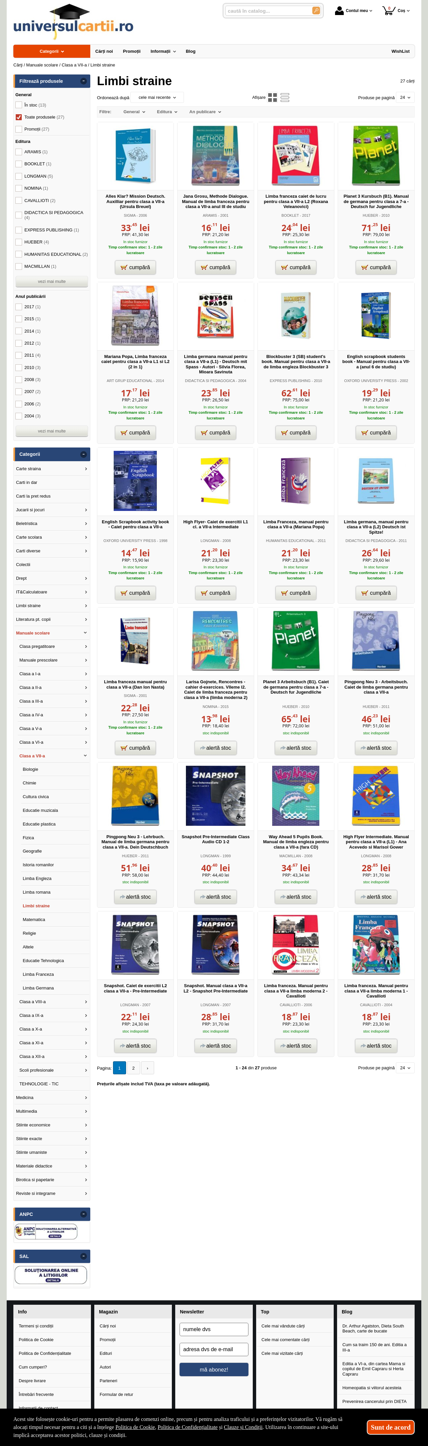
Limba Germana (38, 987)
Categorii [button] (29, 454)
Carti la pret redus (33, 496)
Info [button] (22, 1311)
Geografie (32, 851)
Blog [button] (347, 1311)
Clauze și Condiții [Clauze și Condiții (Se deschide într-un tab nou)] (243, 1427)
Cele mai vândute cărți (283, 1325)
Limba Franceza (38, 974)
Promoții (108, 1339)
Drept (21, 578)
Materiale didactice (34, 1165)
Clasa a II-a (30, 687)
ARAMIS (210, 215)
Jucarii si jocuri (30, 509)
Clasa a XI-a (31, 1042)
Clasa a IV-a (31, 714)
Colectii (23, 564)
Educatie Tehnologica (43, 960)
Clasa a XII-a (31, 1056)
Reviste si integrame (36, 1193)
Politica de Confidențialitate (45, 1353)
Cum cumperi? (33, 1367)
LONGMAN (210, 541)
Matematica (34, 919)
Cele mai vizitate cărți (282, 1353)
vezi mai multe (52, 281)
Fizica (28, 837)
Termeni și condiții (36, 1325)
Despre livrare (32, 1380)
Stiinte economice (33, 1124)
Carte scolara (29, 537)
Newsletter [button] (192, 1311)
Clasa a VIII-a (32, 1001)
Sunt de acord (391, 1427)
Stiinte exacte (29, 1138)
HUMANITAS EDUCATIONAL (290, 541)
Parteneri (108, 1380)
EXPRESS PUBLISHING (290, 381)
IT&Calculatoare (31, 591)
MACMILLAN (290, 856)
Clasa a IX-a (31, 1015)
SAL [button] (24, 1256)
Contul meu (351, 10)
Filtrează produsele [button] (41, 81)
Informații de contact (38, 1408)
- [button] (84, 81)
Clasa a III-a (31, 701)
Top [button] (265, 1311)
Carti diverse (28, 550)
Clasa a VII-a (32, 755)
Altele (28, 946)
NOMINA (210, 707)
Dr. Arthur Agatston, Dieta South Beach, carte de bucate (373, 1328)
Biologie (30, 769)
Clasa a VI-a (31, 742)
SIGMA (129, 215)
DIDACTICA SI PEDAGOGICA (210, 381)
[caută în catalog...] (266, 11)
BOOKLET (290, 215)
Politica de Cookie (36, 1339)
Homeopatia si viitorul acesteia (371, 1387)
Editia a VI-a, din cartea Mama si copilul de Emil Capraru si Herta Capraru (373, 1369)
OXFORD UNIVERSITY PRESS (370, 381)
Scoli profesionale (36, 1070)
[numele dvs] (214, 1329)
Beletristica (26, 523)
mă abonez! (214, 1370)
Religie (29, 933)
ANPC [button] (26, 1214)
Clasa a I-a (29, 673)
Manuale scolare (33, 633)
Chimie (29, 782)
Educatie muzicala (40, 810)
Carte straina (28, 468)
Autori (105, 1367)
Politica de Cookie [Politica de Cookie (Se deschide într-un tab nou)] (135, 1427)
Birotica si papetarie (35, 1179)
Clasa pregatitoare (37, 646)
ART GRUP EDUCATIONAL (129, 381)
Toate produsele (44, 117)
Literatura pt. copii (33, 619)
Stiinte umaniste (31, 1152)
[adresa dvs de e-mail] (214, 1349)
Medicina (24, 1097)
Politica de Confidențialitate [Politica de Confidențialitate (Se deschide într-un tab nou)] (187, 1427)
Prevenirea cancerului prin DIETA (374, 1401)
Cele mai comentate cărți (285, 1339)
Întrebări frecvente (36, 1394)
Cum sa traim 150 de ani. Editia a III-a (374, 1347)
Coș (393, 10)
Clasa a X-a (30, 1029)
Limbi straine (28, 605)
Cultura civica (36, 796)
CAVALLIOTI (290, 1005)
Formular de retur (116, 1394)
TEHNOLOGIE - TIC (39, 1083)
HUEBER (370, 215)
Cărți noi (108, 1325)
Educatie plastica (39, 824)
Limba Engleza (37, 878)
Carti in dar (26, 482)
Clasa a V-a (30, 728)
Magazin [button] (108, 1311)
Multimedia (26, 1111)
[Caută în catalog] (316, 10)
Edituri (106, 1353)
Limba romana (36, 892)
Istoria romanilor (38, 864)
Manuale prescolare (38, 660)
